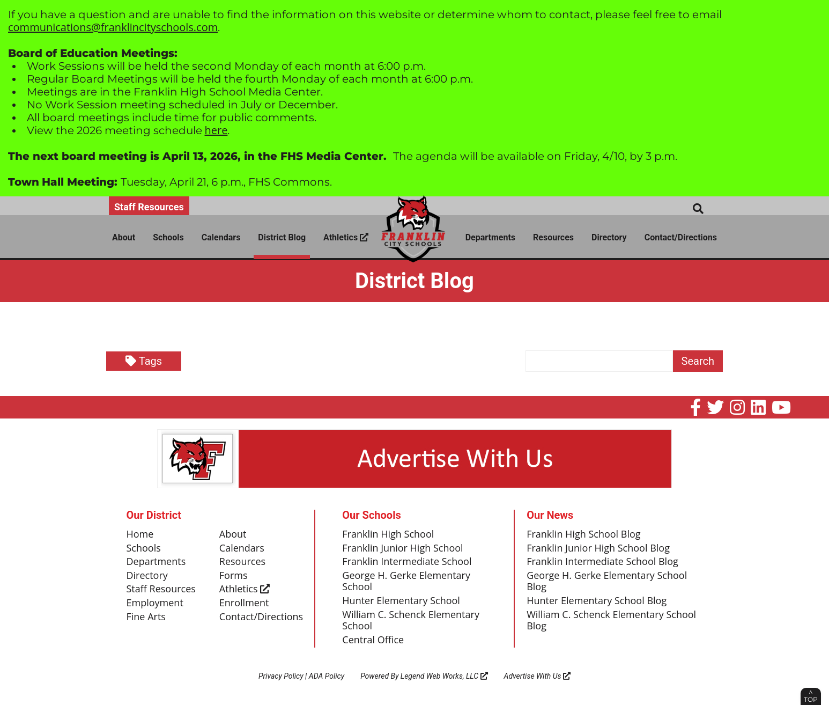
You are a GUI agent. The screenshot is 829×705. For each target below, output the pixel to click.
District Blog (282, 237)
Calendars (221, 237)
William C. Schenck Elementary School (410, 621)
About (123, 237)
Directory (609, 237)
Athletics (345, 237)
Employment (155, 603)
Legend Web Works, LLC (444, 676)
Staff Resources (149, 206)
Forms (233, 576)
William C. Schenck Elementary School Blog (611, 621)
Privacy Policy (281, 676)
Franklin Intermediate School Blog (602, 562)
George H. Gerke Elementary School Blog (607, 581)
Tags (143, 361)
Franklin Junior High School (402, 548)
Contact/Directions (681, 237)
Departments (490, 237)
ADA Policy (326, 676)
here (216, 130)
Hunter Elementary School (401, 601)
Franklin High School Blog (583, 534)
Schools (168, 237)
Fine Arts (146, 617)
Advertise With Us (537, 676)
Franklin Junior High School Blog (598, 548)
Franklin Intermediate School (406, 562)
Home (140, 534)
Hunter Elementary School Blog (597, 601)
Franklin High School (388, 534)
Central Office (373, 640)
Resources (553, 237)
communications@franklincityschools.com (113, 27)
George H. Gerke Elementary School (406, 581)
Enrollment (244, 603)
